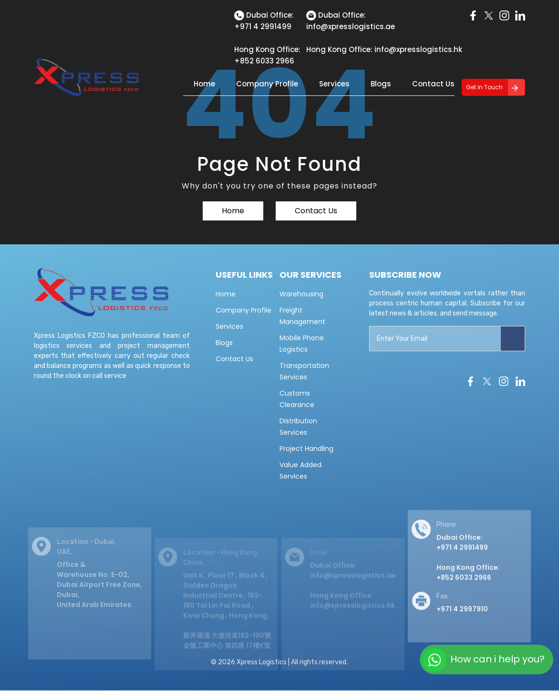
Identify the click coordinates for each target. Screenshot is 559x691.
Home (204, 84)
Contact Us (433, 84)
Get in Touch (484, 87)
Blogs (381, 84)
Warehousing (301, 294)
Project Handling (306, 448)
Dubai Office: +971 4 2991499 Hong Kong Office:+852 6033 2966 (468, 565)
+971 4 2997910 (462, 617)
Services (334, 84)
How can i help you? (484, 660)
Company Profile (267, 84)
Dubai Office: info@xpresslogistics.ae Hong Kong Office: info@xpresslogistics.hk (353, 592)
